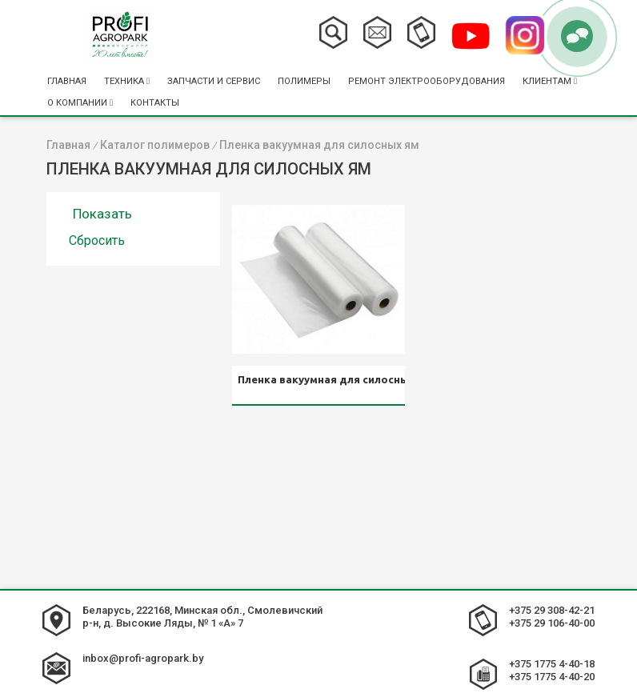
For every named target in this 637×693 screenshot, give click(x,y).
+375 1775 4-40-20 (552, 677)
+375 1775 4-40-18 (552, 664)
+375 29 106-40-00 (552, 623)
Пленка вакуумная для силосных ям (321, 379)
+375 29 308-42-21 (552, 610)
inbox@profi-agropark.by (142, 658)
